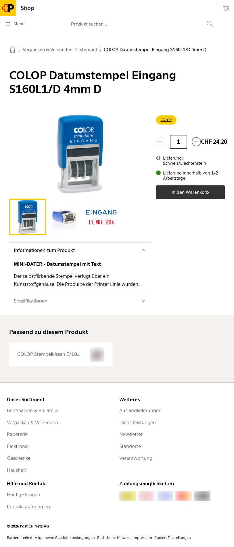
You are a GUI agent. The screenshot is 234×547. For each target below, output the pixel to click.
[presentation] (60, 354)
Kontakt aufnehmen (28, 506)
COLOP (166, 120)
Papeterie (17, 434)
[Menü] (33, 24)
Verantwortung (135, 458)
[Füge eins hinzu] (196, 141)
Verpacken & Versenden (32, 422)
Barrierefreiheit (19, 538)
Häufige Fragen (23, 494)
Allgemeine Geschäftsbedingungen (65, 538)
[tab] (27, 217)
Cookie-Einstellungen (172, 538)
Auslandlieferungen (140, 410)
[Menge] (178, 142)
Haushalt (16, 470)
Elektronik (17, 446)
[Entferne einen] (160, 141)
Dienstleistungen (137, 422)
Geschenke (18, 458)
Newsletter (131, 434)
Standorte (130, 446)
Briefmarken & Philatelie (32, 410)
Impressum (142, 538)
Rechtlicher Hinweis (113, 538)
